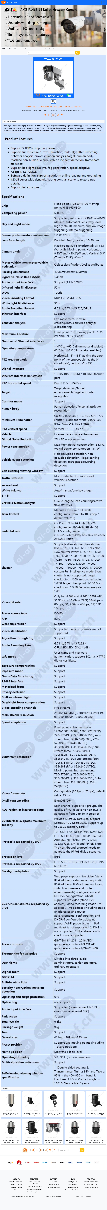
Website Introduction (91, 1182)
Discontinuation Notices (72, 1190)
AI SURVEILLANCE (9, 2)
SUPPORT (53, 1179)
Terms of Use (57, 1196)
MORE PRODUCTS (7, 1088)
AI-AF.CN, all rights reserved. (26, 1196)
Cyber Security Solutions (34, 1192)
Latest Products (16, 1190)
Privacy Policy (49, 1196)
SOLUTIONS (34, 1179)
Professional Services (53, 1187)
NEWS (72, 1179)
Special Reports (72, 1184)
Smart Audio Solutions (35, 1186)
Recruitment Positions (91, 1187)
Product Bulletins (72, 1187)
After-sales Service (53, 1190)
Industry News (72, 1182)
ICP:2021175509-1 (79, 1196)
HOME (4, 49)
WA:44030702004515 (88, 1196)
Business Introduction (91, 1184)
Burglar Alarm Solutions (34, 1189)
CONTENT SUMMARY (10, 121)
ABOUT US (91, 1179)
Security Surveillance (26, 49)
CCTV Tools (53, 1182)
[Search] (51, 53)
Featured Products (16, 1187)
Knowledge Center (53, 1184)
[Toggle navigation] (103, 2)
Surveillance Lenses (16, 1184)
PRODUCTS (12, 49)
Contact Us (91, 1190)
